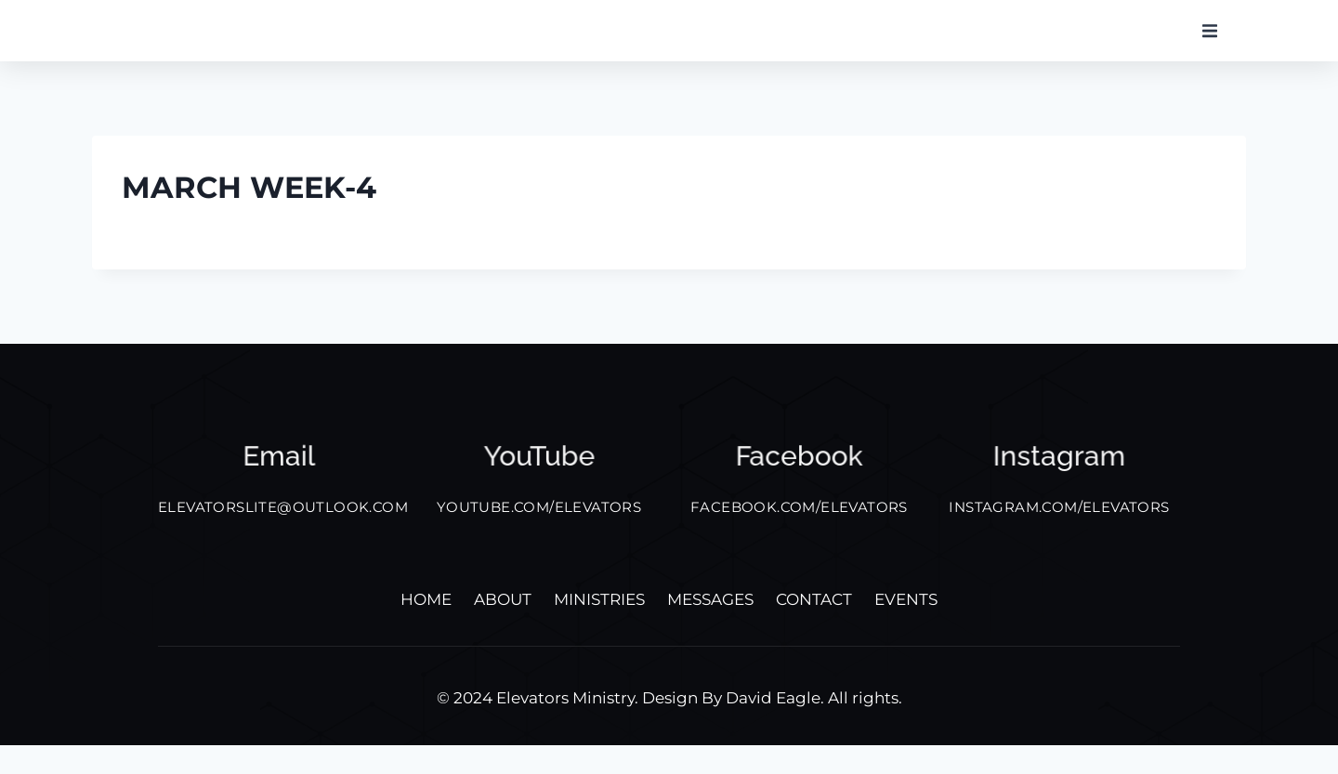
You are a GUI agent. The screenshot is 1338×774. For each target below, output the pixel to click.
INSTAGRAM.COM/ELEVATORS (1059, 535)
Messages (710, 628)
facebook (799, 484)
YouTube (539, 484)
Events (906, 628)
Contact (814, 628)
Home (426, 628)
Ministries (599, 628)
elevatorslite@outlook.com (283, 535)
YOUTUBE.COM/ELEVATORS (539, 535)
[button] (1209, 44)
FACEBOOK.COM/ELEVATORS (799, 535)
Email (279, 484)
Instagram (1059, 484)
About (502, 628)
